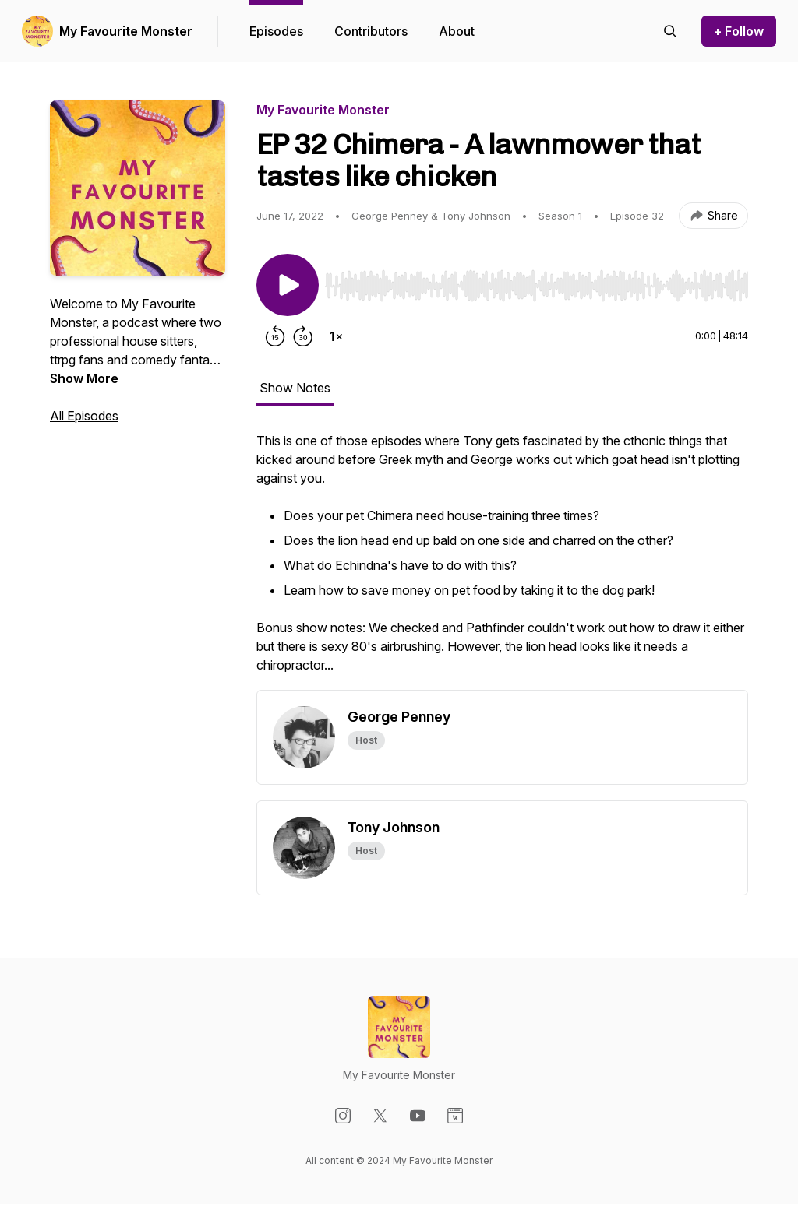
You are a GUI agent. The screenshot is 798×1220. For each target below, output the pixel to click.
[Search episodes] (670, 31)
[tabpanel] (502, 560)
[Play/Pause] (287, 285)
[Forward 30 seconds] (303, 336)
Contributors (371, 31)
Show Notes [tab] (295, 388)
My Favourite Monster (125, 31)
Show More (84, 378)
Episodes (276, 31)
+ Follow (739, 31)
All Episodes (84, 416)
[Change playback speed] (335, 336)
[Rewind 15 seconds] (275, 336)
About (457, 31)
